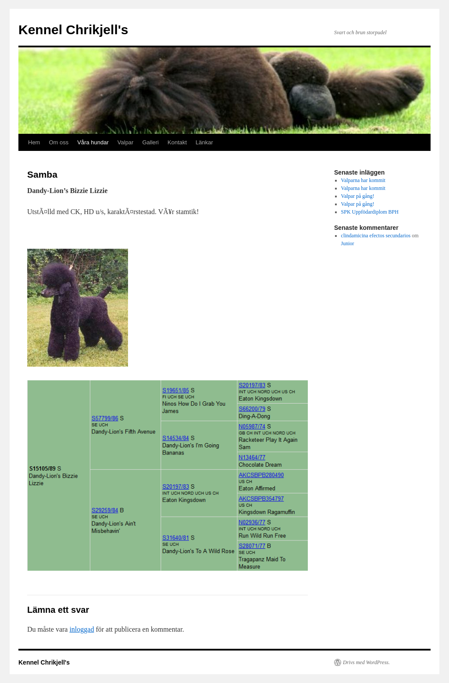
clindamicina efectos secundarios (376, 235)
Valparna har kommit (363, 180)
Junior (347, 243)
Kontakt (177, 142)
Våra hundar (93, 142)
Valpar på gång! (357, 196)
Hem (34, 142)
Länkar (204, 142)
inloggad (81, 629)
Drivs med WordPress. (366, 662)
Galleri (150, 142)
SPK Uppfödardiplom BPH (370, 212)
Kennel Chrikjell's (73, 29)
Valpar (126, 142)
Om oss (58, 142)
